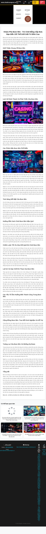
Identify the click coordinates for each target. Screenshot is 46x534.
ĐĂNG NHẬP (34, 2)
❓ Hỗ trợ (24, 2)
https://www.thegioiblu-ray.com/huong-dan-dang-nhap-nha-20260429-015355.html (39, 480)
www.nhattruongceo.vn (8, 2)
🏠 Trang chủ (18, 2)
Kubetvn (44, 449)
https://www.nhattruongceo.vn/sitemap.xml (26, 447)
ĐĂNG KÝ (42, 2)
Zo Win (44, 454)
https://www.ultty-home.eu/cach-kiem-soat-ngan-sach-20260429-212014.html (39, 462)
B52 (44, 451)
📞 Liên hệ (30, 2)
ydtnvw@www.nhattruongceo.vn (7, 450)
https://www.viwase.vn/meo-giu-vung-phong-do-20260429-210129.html (39, 498)
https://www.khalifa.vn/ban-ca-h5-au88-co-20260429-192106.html (39, 513)
